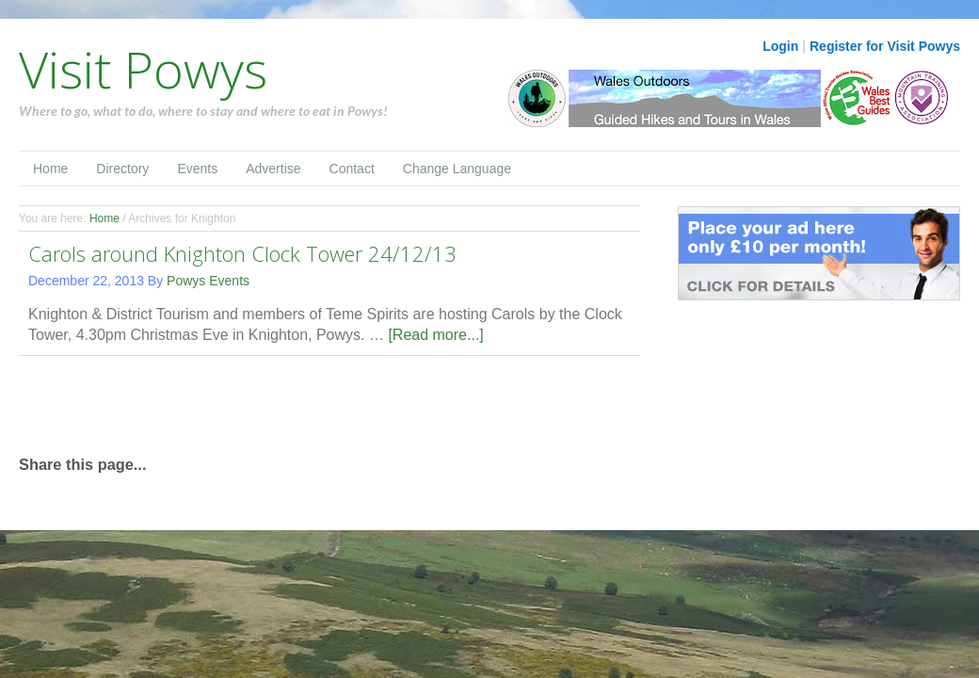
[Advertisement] (239, 403)
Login (780, 46)
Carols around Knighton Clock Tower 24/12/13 (242, 253)
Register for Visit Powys (885, 46)
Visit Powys (143, 69)
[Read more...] (435, 335)
